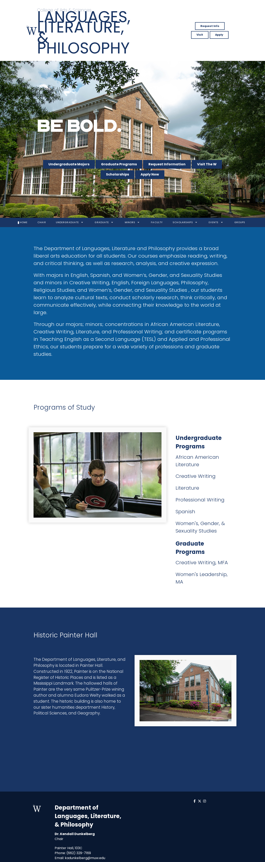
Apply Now (150, 174)
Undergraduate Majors (68, 164)
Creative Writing (196, 476)
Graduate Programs (119, 164)
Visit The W (207, 164)
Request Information (167, 164)
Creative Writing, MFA (202, 562)
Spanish (185, 511)
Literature (187, 487)
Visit (199, 34)
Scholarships (117, 174)
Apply (219, 34)
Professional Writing (200, 499)
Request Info (209, 26)
